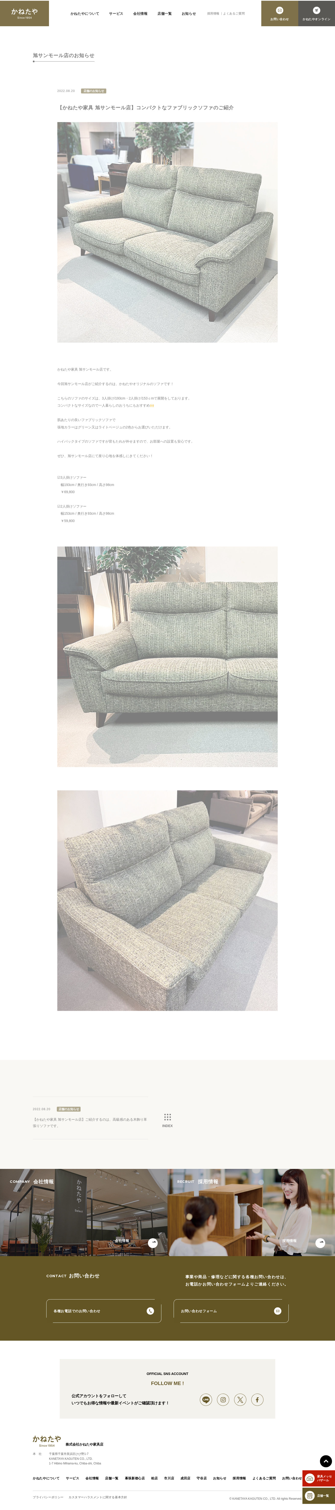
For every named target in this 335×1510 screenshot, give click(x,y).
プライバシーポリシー (48, 1499)
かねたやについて (85, 16)
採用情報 (213, 16)
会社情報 (140, 16)
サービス (116, 16)
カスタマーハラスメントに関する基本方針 (98, 1499)
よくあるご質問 (234, 16)
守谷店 (202, 1481)
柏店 (154, 1481)
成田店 (186, 1481)
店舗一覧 (164, 16)
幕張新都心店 (134, 1481)
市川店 (169, 1481)
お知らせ (189, 16)
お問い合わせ (293, 1481)
